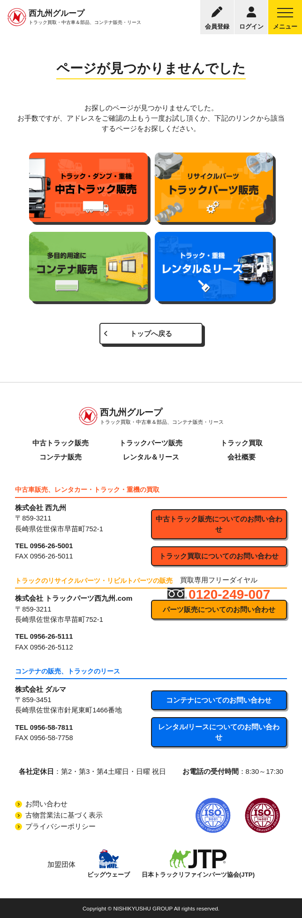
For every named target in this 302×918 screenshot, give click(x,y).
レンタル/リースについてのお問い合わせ (218, 732)
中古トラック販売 (60, 443)
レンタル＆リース (151, 457)
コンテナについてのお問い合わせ (219, 700)
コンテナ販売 (60, 457)
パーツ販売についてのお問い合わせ (219, 609)
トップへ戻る (151, 333)
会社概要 (241, 457)
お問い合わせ (46, 804)
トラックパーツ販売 (150, 443)
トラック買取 (241, 443)
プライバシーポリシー (60, 826)
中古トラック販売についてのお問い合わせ (219, 524)
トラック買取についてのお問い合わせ (219, 556)
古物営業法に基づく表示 (64, 815)
